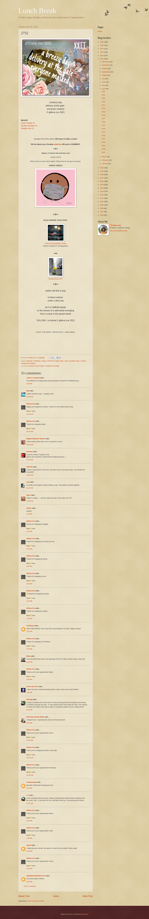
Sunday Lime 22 (27, 128)
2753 (103, 98)
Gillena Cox (30, 404)
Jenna (28, 845)
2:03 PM (29, 851)
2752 (103, 102)
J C (27, 795)
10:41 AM (29, 445)
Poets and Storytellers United (55, 243)
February (105, 160)
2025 (102, 45)
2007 (102, 212)
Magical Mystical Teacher (35, 439)
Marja (28, 656)
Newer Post (24, 896)
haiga (57, 361)
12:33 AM (29, 740)
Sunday (83, 361)
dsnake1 (29, 451)
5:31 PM (29, 662)
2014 (102, 188)
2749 (103, 112)
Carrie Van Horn (32, 686)
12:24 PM (29, 488)
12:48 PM (29, 501)
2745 (103, 125)
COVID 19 (50, 361)
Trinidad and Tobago (28, 363)
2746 (103, 122)
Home (56, 896)
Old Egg (29, 699)
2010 (102, 201)
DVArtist (29, 467)
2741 (103, 139)
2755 (103, 91)
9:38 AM (29, 384)
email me (58, 144)
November (106, 65)
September (106, 72)
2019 (102, 171)
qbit (27, 391)
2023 (102, 52)
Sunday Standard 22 (29, 126)
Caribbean (37, 361)
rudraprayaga (31, 782)
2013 (102, 191)
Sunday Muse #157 (55, 279)
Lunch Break (37, 10)
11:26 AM (29, 460)
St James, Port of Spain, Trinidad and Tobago (43, 366)
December (106, 62)
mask (66, 361)
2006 (102, 215)
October (105, 68)
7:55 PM (29, 692)
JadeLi (28, 508)
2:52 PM (29, 549)
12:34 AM (29, 758)
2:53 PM (29, 584)
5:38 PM (29, 679)
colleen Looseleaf (33, 378)
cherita (43, 361)
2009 (102, 205)
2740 (103, 142)
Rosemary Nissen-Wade (35, 717)
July (103, 79)
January (105, 163)
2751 (103, 105)
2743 (103, 132)
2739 (103, 146)
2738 (103, 149)
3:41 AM (29, 788)
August (104, 75)
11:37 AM (29, 803)
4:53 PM (29, 869)
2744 (103, 129)
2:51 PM (29, 531)
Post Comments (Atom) (36, 901)
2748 (103, 115)
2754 (103, 95)
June (104, 82)
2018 (102, 174)
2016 (102, 181)
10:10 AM (29, 414)
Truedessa (30, 626)
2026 (102, 42)
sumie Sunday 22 (28, 123)
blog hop (29, 361)
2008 (102, 208)
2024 (102, 49)
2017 (102, 178)
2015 (102, 185)
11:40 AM (29, 475)
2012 (102, 195)
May (103, 85)
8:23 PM (29, 710)
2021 (102, 59)
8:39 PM (29, 723)
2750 (103, 108)
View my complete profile (118, 231)
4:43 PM (29, 649)
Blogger (85, 914)
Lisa (28, 482)
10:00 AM (29, 397)
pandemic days (74, 361)
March (104, 157)
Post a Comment (30, 886)
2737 (103, 152)
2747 (103, 118)
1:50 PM (29, 821)
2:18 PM (29, 514)
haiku (62, 361)
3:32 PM (29, 631)
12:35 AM (29, 775)
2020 (102, 168)
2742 (103, 135)
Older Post (87, 896)
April (104, 89)
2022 (102, 55)
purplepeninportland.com (35, 876)
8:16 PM (29, 882)
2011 (102, 198)
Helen (28, 495)
